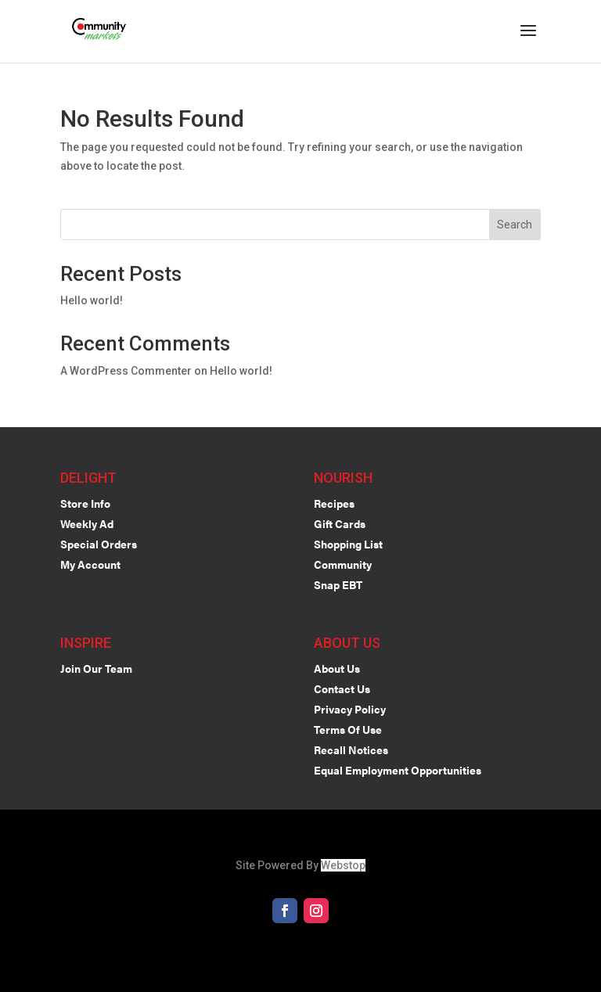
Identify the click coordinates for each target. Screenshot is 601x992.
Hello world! (91, 300)
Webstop (343, 865)
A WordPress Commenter (126, 371)
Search (514, 224)
